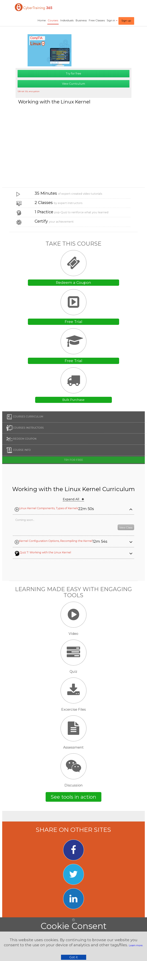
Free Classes (97, 20)
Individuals (67, 20)
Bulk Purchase (73, 400)
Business (81, 20)
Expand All (73, 499)
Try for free (73, 73)
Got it (73, 957)
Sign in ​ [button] (112, 20)
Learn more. (136, 945)
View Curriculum (73, 83)
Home (42, 20)
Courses (53, 20)
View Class (125, 527)
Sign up (126, 20)
